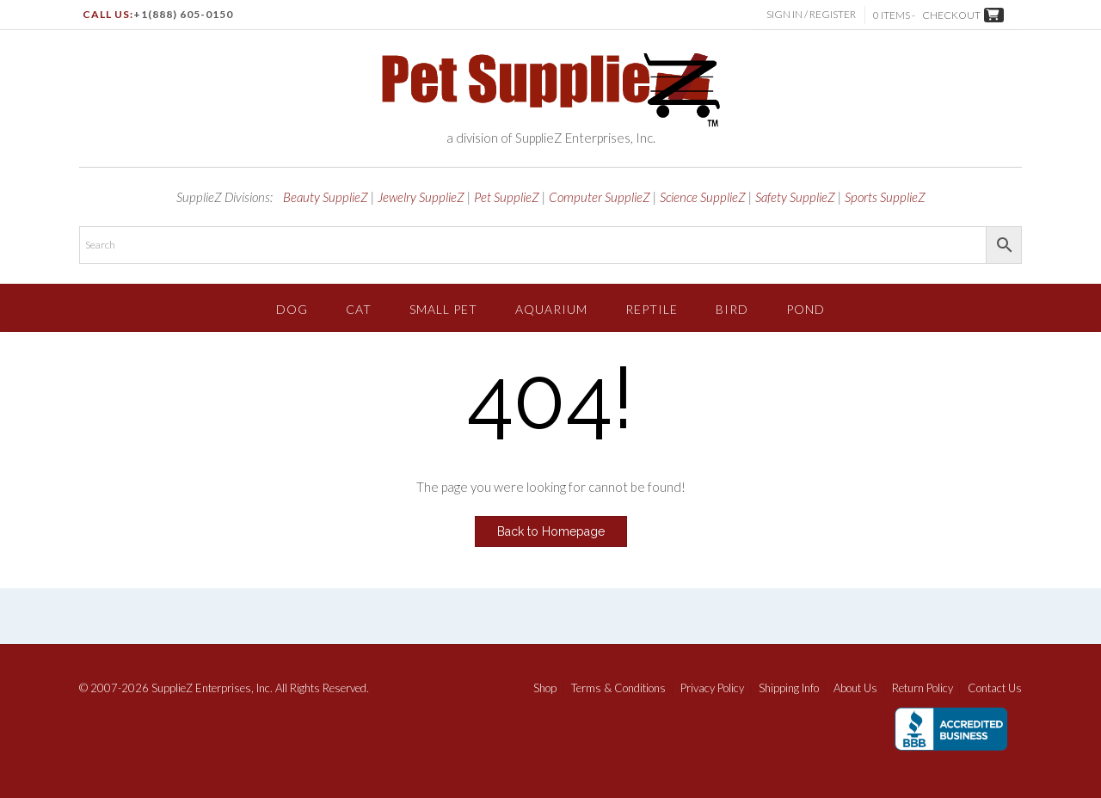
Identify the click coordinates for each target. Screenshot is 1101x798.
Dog (292, 309)
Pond (805, 309)
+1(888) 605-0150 (183, 14)
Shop (545, 688)
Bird (732, 309)
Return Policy (922, 688)
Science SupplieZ (703, 197)
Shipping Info (789, 688)
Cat (359, 309)
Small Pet (443, 309)
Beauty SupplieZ (325, 197)
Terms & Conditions (618, 688)
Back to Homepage (551, 531)
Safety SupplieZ (795, 197)
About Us (855, 688)
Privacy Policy (712, 688)
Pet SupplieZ (506, 197)
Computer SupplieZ (599, 197)
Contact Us (995, 688)
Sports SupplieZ (885, 197)
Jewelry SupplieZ (421, 197)
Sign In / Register (811, 14)
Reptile (651, 309)
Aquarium (551, 309)
